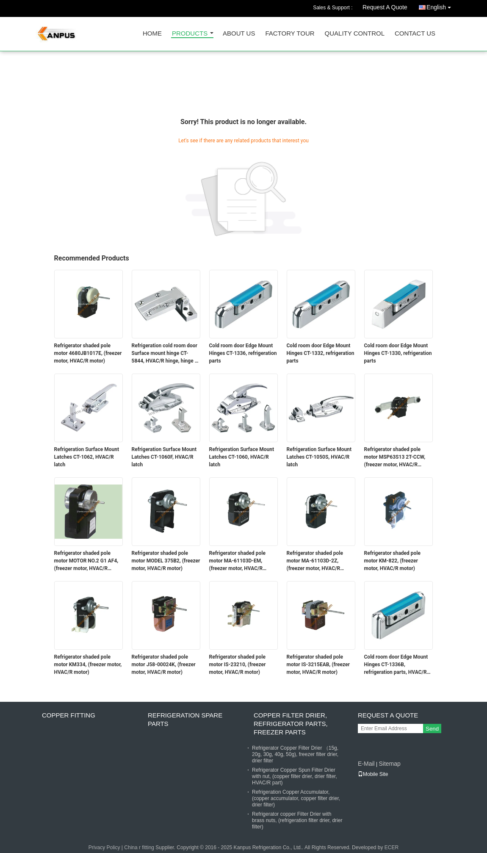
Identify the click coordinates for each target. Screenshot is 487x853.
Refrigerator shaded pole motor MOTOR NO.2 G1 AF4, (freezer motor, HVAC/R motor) (86, 561)
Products (190, 33)
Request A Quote (384, 7)
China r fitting (139, 847)
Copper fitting (68, 715)
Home (152, 33)
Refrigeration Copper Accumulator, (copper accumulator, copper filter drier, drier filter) (296, 798)
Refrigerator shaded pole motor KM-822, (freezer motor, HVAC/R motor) (392, 560)
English (440, 6)
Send (432, 729)
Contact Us (415, 33)
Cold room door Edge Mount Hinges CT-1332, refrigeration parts (320, 353)
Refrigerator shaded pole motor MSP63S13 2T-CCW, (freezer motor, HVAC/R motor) (395, 457)
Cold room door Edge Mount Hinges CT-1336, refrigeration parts (243, 353)
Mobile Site (373, 774)
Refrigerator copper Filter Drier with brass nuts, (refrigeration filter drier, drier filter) (297, 820)
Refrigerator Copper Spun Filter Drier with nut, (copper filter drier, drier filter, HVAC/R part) (294, 776)
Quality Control (355, 33)
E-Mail (366, 763)
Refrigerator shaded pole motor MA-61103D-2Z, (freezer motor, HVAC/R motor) (315, 561)
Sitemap (389, 763)
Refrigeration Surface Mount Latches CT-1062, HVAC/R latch (86, 457)
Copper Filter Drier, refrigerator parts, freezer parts (291, 724)
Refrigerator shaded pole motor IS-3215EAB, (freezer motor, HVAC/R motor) (318, 664)
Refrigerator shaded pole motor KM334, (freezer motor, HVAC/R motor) (88, 664)
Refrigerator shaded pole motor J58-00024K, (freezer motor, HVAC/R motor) (164, 664)
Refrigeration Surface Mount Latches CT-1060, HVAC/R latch (241, 457)
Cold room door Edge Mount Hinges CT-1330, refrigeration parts (398, 353)
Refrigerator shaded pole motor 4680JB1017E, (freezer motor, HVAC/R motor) (88, 353)
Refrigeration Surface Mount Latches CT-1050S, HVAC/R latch (319, 457)
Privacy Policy (104, 847)
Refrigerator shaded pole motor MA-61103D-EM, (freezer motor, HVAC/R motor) (237, 561)
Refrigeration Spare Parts (185, 719)
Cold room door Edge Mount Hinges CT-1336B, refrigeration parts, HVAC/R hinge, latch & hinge (396, 665)
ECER (391, 847)
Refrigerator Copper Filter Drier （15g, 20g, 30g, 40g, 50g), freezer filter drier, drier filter (295, 754)
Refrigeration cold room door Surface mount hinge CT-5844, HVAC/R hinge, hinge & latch (165, 354)
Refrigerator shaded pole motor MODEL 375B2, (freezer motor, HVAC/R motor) (166, 560)
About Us (239, 33)
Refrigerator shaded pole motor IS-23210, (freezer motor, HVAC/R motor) (237, 664)
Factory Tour (289, 33)
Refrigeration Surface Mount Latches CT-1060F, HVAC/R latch (164, 457)
